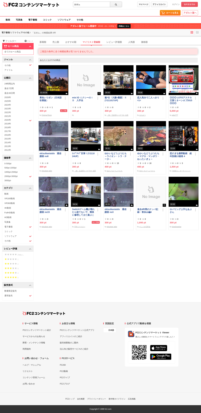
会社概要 (81, 399)
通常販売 (18, 295)
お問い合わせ (29, 384)
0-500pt (7, 163)
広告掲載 (132, 399)
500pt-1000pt (10, 168)
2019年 (7, 124)
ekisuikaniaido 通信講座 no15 (50, 210)
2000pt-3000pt (18, 176)
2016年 (7, 135)
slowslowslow (176, 227)
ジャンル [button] (17, 59)
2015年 (7, 139)
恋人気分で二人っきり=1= (148, 99)
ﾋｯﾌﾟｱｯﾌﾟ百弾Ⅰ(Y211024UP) (83, 154)
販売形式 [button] (17, 285)
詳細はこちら (124, 26)
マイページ (143, 4)
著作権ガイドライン (117, 399)
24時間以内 (9, 84)
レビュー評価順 (114, 42)
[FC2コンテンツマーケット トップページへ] (44, 313)
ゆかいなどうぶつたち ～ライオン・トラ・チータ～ (116, 156)
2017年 (7, 131)
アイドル (8, 70)
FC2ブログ (65, 384)
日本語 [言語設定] (111, 330)
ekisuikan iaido (47, 171)
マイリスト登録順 (91, 42)
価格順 (144, 42)
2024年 (7, 105)
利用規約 (27, 349)
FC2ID (63, 365)
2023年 (7, 108)
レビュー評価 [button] (17, 248)
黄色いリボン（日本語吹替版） (51, 99)
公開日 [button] (17, 78)
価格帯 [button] (17, 158)
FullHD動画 (9, 212)
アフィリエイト (159, 4)
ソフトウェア (64, 20)
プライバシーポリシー (96, 399)
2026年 (7, 97)
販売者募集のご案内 (69, 342)
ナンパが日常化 (144, 227)
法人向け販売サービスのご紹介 (74, 349)
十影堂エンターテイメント (181, 171)
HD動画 (7, 217)
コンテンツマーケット (39, 5)
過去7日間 (9, 88)
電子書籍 (32, 20)
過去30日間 (9, 93)
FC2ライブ (65, 377)
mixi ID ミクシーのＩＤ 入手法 (82, 99)
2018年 (7, 127)
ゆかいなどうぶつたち (114, 171)
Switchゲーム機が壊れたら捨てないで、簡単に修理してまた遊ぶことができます (83, 212)
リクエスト (28, 371)
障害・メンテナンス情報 (34, 342)
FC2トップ (70, 399)
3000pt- (7, 180)
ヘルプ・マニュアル (32, 365)
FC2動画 (64, 371)
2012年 (7, 150)
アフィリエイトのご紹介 (71, 336)
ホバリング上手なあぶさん (181, 210)
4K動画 (7, 208)
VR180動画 (9, 198)
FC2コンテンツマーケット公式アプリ (77, 330)
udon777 (175, 115)
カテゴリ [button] (17, 188)
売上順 (55, 42)
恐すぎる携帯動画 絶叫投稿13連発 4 (181, 154)
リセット (28, 41)
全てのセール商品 (12, 52)
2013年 (7, 146)
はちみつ (142, 115)
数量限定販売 (10, 291)
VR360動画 (9, 203)
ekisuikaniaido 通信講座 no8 (50, 154)
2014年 (7, 142)
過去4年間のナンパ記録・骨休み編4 (147, 210)
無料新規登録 (189, 4)
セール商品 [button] (17, 46)
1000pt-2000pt (11, 172)
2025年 (7, 101)
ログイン (176, 4)
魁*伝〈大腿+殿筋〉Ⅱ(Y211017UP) (116, 99)
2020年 (18, 120)
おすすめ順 (70, 42)
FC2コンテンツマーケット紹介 (37, 330)
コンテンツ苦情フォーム (34, 377)
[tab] (119, 42)
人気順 (131, 42)
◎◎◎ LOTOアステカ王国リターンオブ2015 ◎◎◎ (181, 100)
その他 (79, 20)
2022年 (7, 112)
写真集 (19, 20)
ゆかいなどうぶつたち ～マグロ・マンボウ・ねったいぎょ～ (148, 156)
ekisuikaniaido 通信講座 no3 (115, 210)
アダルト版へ (190, 12)
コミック (47, 20)
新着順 (43, 42)
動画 (8, 20)
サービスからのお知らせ (34, 336)
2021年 (7, 116)
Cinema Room (47, 115)
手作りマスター (79, 227)
